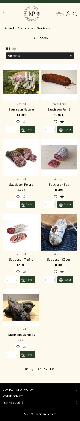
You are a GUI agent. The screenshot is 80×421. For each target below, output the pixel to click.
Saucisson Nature (21, 109)
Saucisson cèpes (59, 259)
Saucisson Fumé (58, 109)
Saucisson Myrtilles (21, 335)
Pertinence (40, 55)
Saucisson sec (59, 184)
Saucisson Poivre (21, 184)
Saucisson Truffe (21, 259)
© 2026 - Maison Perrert (40, 414)
